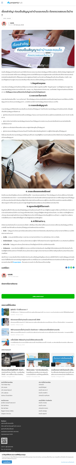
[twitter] (69, 267)
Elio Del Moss (5, 405)
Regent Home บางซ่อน (7, 410)
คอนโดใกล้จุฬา (42, 387)
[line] (71, 267)
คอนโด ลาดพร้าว (43, 392)
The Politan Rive (5, 384)
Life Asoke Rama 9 (6, 389)
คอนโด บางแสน (43, 402)
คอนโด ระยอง (42, 405)
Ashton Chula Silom (6, 395)
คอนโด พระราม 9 (43, 389)
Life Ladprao (4, 392)
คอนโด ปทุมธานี (42, 413)
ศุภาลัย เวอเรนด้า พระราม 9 (8, 402)
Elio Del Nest (4, 407)
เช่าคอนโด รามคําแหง (44, 395)
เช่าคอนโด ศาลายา (43, 407)
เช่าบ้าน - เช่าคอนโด (7, 18)
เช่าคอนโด (41, 384)
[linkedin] (73, 267)
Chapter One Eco (6, 413)
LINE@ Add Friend (38, 296)
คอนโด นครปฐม (43, 410)
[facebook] (66, 267)
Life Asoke (4, 387)
